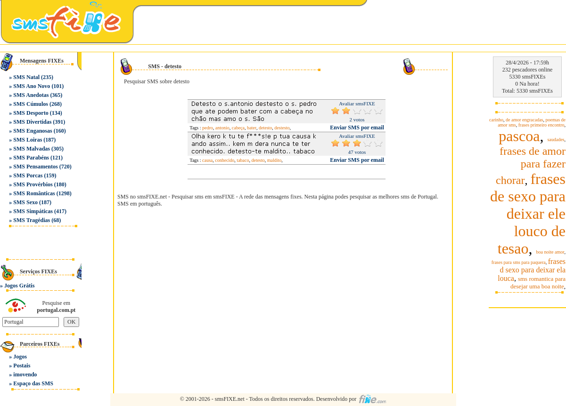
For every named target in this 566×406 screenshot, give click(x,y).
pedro (207, 127)
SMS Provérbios (32, 184)
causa (207, 160)
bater (251, 127)
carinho (496, 119)
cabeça (238, 127)
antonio (222, 127)
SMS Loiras (27, 139)
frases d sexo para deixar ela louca (532, 269)
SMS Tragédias (31, 220)
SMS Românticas (34, 193)
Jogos (20, 356)
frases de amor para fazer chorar (531, 165)
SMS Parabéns (31, 157)
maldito (274, 160)
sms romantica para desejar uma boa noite (538, 282)
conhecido (224, 160)
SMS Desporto (30, 113)
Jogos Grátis (19, 285)
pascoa (519, 135)
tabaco (243, 160)
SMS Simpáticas (33, 211)
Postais (21, 365)
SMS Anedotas (31, 95)
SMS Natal (26, 77)
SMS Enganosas (32, 130)
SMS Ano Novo (31, 86)
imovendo (25, 374)
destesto (281, 127)
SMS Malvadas (31, 148)
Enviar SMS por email (357, 127)
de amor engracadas (524, 119)
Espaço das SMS (33, 383)
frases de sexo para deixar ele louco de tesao (528, 213)
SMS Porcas (27, 175)
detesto (265, 127)
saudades (555, 139)
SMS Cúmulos (30, 104)
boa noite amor (550, 252)
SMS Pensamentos (35, 166)
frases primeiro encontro (541, 124)
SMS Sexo (25, 202)
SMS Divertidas (32, 122)
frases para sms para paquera (519, 262)
